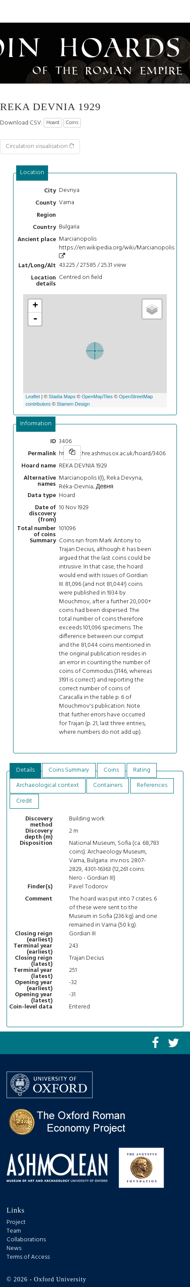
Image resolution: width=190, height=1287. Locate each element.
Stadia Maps (62, 396)
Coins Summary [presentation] (68, 770)
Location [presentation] (32, 173)
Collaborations (26, 1240)
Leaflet (32, 396)
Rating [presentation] (141, 770)
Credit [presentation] (24, 801)
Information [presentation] (36, 424)
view (120, 265)
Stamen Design (73, 404)
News (14, 1248)
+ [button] (35, 306)
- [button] (35, 319)
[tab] (32, 173)
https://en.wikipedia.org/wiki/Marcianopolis (116, 251)
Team (14, 1231)
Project (16, 1222)
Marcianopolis (78, 239)
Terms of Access (28, 1257)
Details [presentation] (25, 770)
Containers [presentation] (107, 785)
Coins (72, 122)
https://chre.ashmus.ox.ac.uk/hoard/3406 (112, 454)
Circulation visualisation (40, 146)
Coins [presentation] (111, 770)
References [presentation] (152, 785)
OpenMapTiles (97, 396)
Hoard (52, 122)
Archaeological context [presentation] (47, 785)
